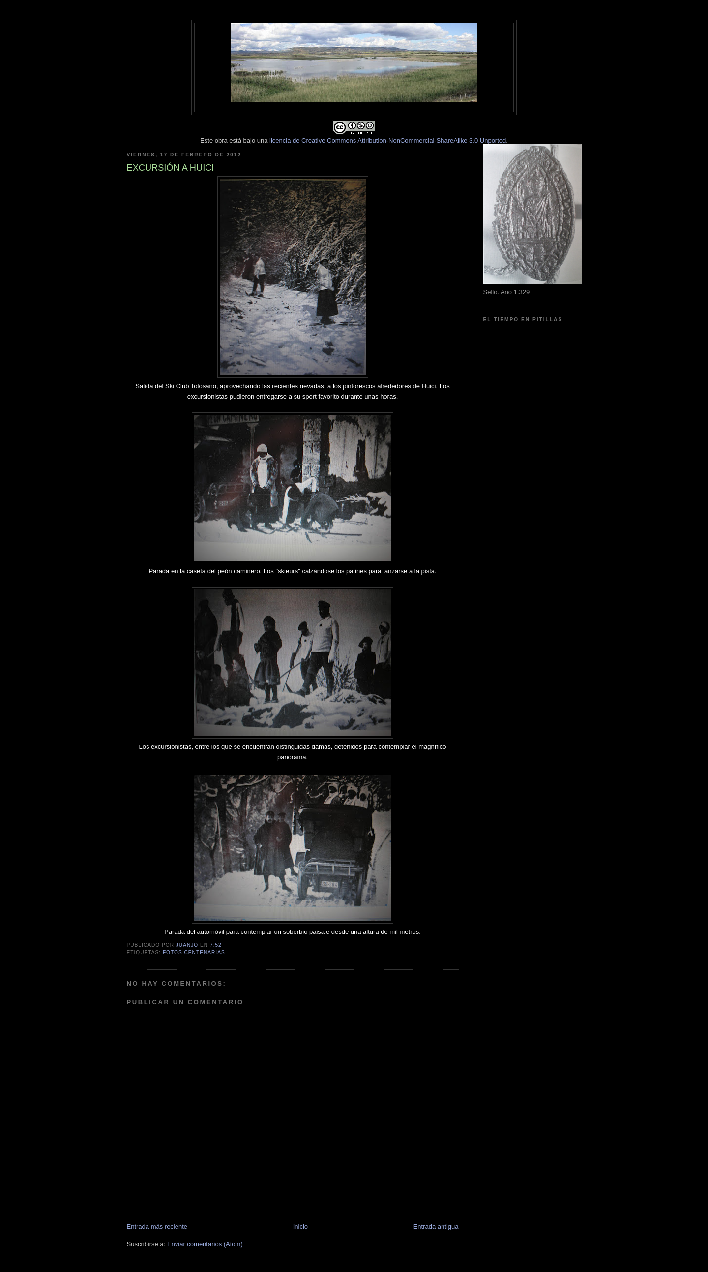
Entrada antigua (436, 1226)
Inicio (300, 1226)
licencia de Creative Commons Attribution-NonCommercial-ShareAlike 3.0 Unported (387, 140)
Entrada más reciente (157, 1226)
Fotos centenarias (194, 952)
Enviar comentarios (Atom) (205, 1244)
